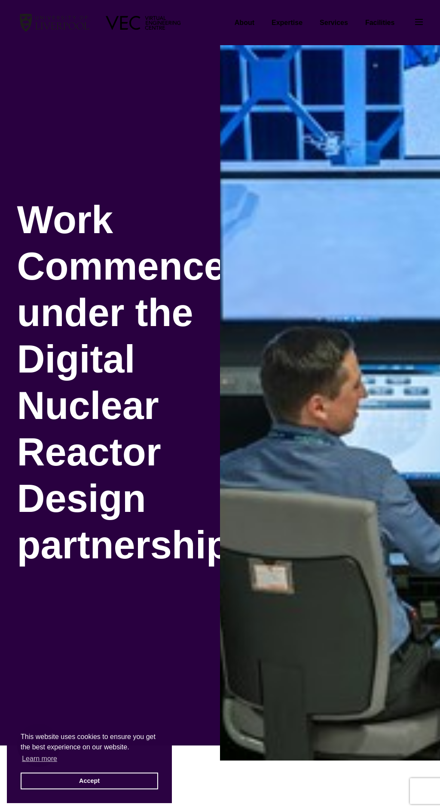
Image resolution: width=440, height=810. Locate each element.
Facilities (379, 22)
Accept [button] (89, 780)
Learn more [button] (39, 758)
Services (334, 22)
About (244, 22)
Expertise (287, 22)
